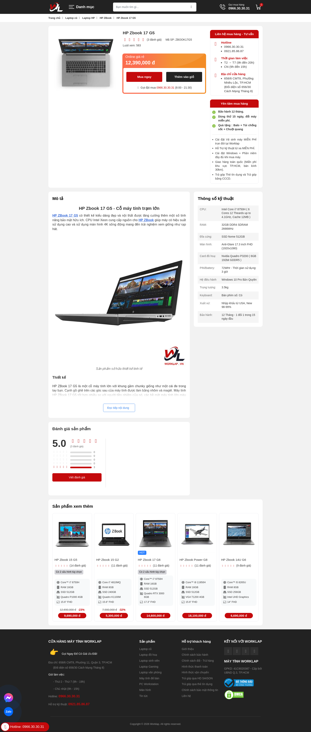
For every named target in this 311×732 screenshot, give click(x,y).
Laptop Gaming (148, 666)
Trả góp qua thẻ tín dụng (197, 684)
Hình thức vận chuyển (195, 672)
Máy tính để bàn (149, 678)
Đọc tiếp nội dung (118, 407)
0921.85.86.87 (234, 51)
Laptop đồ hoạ (148, 654)
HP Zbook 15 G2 (107, 559)
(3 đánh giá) (154, 39)
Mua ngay (144, 76)
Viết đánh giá (77, 477)
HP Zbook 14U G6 (233, 559)
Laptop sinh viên (149, 660)
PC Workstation (148, 684)
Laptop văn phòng (150, 672)
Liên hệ (186, 696)
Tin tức (143, 696)
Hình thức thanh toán (195, 666)
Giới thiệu (188, 649)
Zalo (8, 711)
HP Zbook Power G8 (193, 559)
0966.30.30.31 (239, 8)
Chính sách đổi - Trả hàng (198, 660)
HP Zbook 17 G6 (149, 559)
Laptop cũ (145, 649)
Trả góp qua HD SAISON (197, 678)
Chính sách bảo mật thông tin (200, 690)
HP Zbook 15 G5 (66, 559)
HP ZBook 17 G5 (65, 215)
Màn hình (145, 690)
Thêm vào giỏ (184, 76)
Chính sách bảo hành (195, 654)
